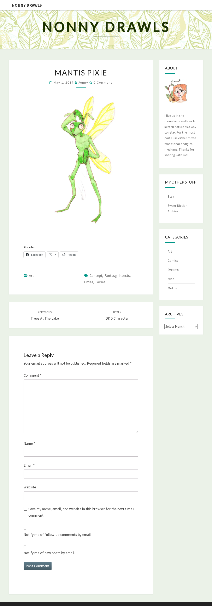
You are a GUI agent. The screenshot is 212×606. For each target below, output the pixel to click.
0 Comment (103, 82)
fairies (100, 282)
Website (30, 487)
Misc (171, 279)
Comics (173, 260)
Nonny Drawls (27, 5)
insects (124, 275)
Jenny (83, 82)
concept (95, 275)
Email (29, 465)
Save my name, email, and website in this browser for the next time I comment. (81, 512)
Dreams (173, 270)
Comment (33, 375)
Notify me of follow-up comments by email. (58, 534)
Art (31, 275)
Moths (172, 288)
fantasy (110, 275)
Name (29, 443)
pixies (88, 282)
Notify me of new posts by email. (49, 552)
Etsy (171, 196)
